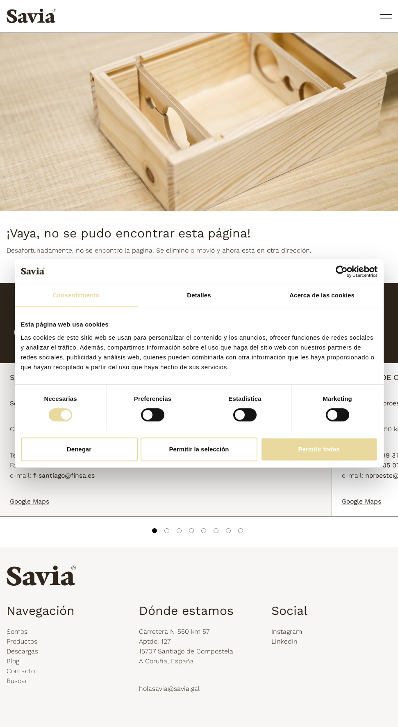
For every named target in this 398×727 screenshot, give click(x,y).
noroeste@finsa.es (283, 478)
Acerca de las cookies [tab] (322, 295)
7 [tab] (228, 530)
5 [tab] (203, 530)
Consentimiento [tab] (76, 295)
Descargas (22, 651)
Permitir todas (319, 449)
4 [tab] (191, 530)
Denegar (79, 449)
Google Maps (29, 501)
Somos (17, 631)
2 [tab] (166, 530)
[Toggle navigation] (384, 17)
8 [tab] (240, 530)
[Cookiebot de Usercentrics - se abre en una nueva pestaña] (342, 271)
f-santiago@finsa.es (64, 478)
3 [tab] (179, 530)
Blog (13, 661)
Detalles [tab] (199, 295)
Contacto (21, 671)
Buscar (17, 681)
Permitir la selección (199, 449)
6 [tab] (216, 530)
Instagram (286, 631)
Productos (22, 641)
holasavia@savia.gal (169, 688)
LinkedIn (284, 641)
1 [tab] (154, 530)
